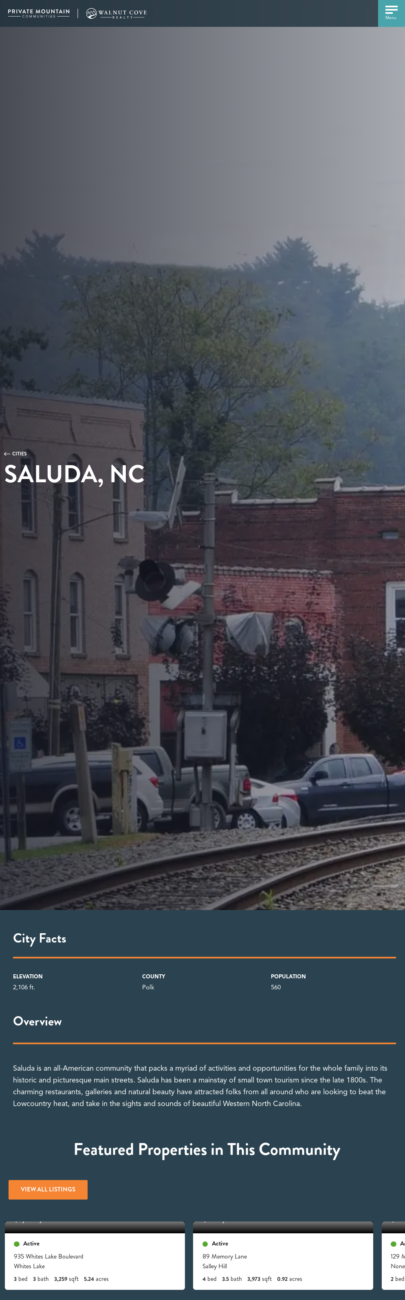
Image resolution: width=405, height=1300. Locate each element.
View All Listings (48, 1189)
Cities (19, 453)
